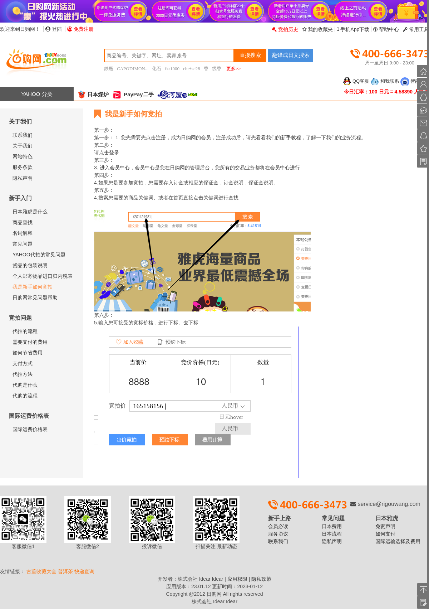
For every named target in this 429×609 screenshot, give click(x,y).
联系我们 (23, 135)
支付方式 (23, 363)
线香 (216, 68)
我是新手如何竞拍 (33, 287)
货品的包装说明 (30, 265)
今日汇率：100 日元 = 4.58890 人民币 (386, 92)
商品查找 (23, 222)
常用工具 (416, 29)
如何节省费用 (28, 353)
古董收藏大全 (41, 571)
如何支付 (385, 534)
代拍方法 (23, 374)
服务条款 (23, 167)
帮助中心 (386, 29)
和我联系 (384, 81)
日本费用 (332, 526)
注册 (161, 137)
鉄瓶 (108, 68)
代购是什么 (25, 385)
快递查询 (84, 571)
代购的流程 (25, 395)
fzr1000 (172, 68)
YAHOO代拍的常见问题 (39, 254)
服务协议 (278, 534)
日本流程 (332, 534)
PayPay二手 (133, 94)
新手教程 (291, 137)
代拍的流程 (25, 331)
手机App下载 (353, 29)
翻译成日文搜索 (291, 55)
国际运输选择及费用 (397, 541)
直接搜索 (250, 55)
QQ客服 (355, 81)
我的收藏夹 (317, 29)
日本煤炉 (93, 94)
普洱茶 (65, 571)
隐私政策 (261, 579)
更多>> (233, 68)
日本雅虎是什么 (30, 211)
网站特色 (23, 156)
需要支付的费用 (30, 342)
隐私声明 (23, 178)
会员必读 (278, 526)
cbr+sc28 (191, 68)
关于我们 (23, 146)
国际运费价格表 (30, 429)
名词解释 (23, 233)
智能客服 (414, 81)
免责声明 (385, 526)
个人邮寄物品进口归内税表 (43, 276)
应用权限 (237, 579)
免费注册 (80, 29)
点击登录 (109, 152)
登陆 (53, 29)
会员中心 (120, 167)
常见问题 (23, 244)
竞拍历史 (285, 29)
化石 (156, 68)
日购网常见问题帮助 (35, 297)
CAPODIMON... (132, 68)
